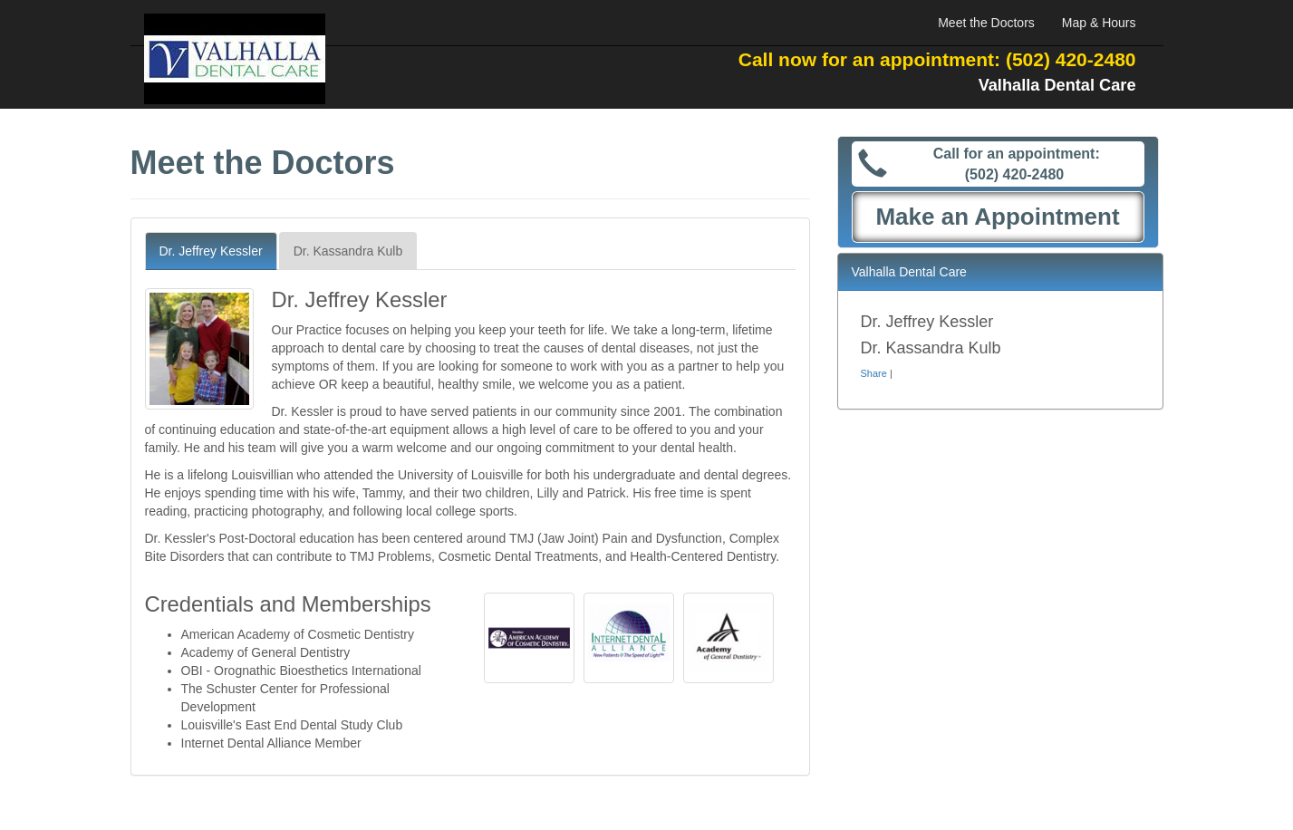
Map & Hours (1099, 22)
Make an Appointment (997, 216)
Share (874, 373)
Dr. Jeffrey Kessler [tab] (211, 251)
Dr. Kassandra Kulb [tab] (348, 251)
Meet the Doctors (986, 22)
